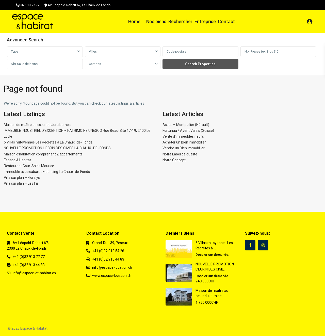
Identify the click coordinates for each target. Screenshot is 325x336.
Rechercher (180, 21)
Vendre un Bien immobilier (183, 148)
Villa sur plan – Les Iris (21, 183)
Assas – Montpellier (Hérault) (185, 125)
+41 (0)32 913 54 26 (108, 251)
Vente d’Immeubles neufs (183, 136)
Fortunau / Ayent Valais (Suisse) (188, 131)
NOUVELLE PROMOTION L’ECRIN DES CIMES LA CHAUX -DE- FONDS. (57, 148)
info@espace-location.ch (112, 267)
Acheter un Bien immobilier (184, 142)
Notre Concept (174, 160)
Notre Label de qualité (179, 154)
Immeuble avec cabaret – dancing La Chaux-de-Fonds (47, 172)
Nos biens (156, 21)
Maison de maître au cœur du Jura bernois (37, 125)
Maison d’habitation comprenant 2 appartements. (43, 154)
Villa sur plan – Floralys (22, 177)
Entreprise (205, 21)
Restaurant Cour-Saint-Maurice (29, 166)
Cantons (95, 64)
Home (134, 21)
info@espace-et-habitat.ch (34, 273)
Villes (93, 51)
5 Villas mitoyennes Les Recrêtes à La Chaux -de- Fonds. (48, 142)
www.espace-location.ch (111, 276)
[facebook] (250, 245)
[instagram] (263, 245)
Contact (226, 21)
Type (14, 51)
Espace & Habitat (17, 160)
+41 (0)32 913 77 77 (29, 257)
